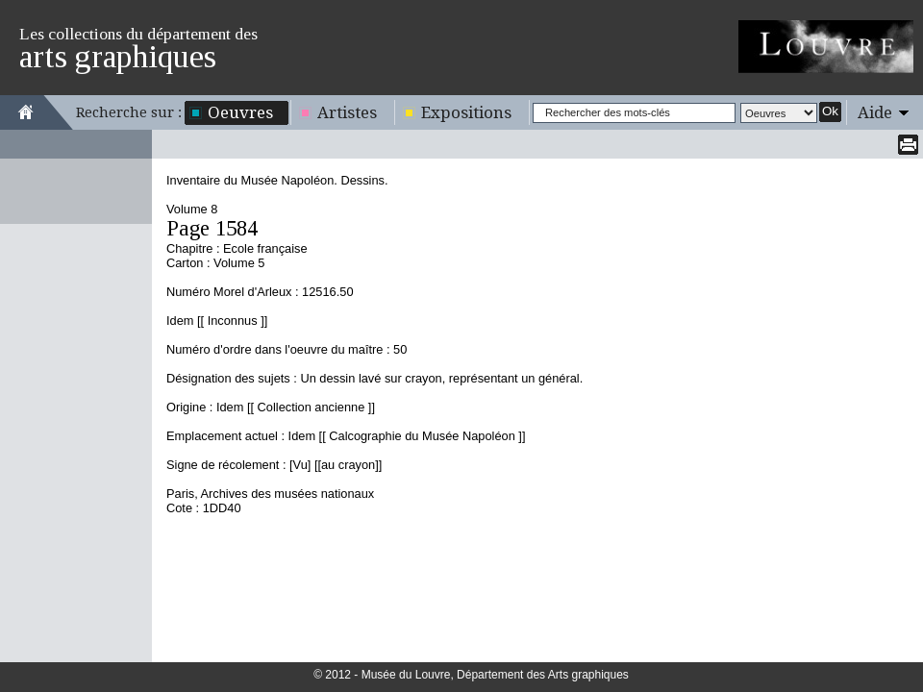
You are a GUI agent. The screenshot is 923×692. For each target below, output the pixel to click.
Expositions (466, 112)
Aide (875, 112)
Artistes (347, 112)
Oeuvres (240, 112)
